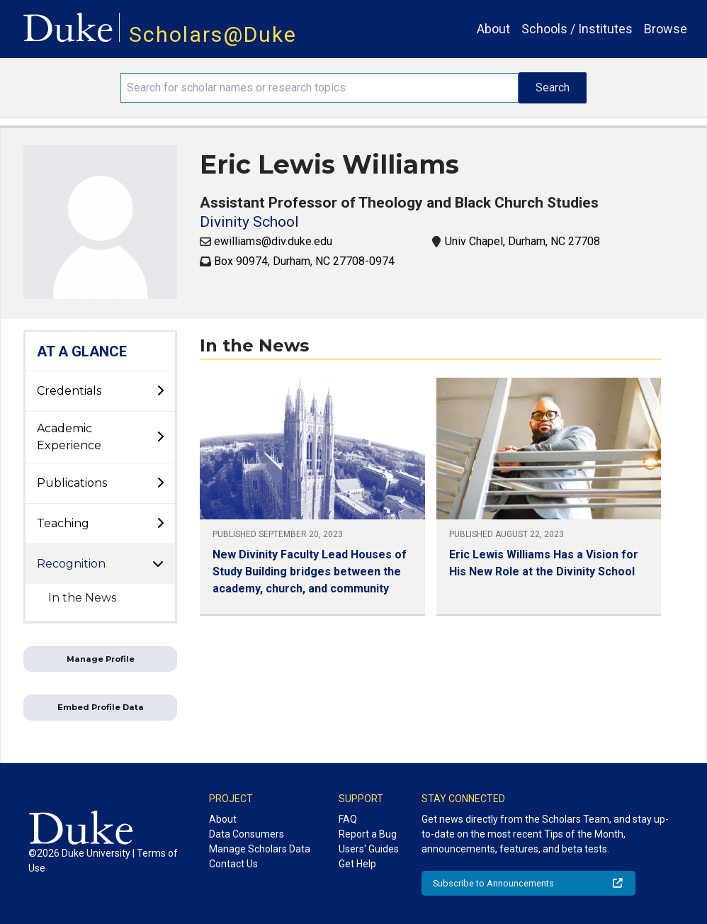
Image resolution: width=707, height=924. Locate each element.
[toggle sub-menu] (160, 391)
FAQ (348, 819)
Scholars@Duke (213, 34)
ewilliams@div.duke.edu (273, 241)
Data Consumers (246, 834)
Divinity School (249, 221)
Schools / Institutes (577, 28)
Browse (665, 28)
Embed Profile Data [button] (100, 707)
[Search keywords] (319, 88)
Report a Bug (368, 834)
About (493, 28)
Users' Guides (369, 849)
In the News (82, 597)
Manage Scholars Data (259, 849)
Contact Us (233, 863)
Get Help (357, 863)
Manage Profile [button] (101, 659)
